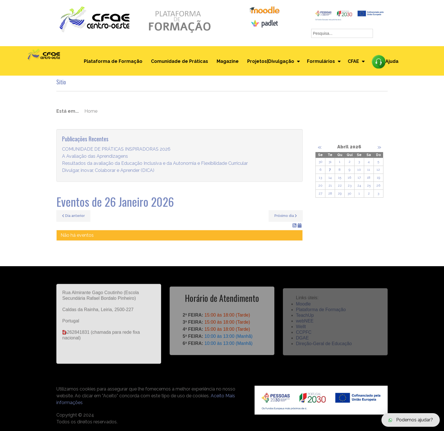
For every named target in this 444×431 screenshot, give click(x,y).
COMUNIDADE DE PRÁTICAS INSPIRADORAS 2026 (116, 149)
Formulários (321, 61)
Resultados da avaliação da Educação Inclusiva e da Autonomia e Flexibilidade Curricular (155, 163)
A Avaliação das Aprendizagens (95, 156)
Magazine (228, 61)
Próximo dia (285, 216)
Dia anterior (73, 216)
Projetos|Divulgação (270, 61)
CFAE (353, 61)
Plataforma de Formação (113, 61)
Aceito (217, 395)
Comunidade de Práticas (179, 61)
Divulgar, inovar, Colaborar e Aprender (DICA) (108, 170)
